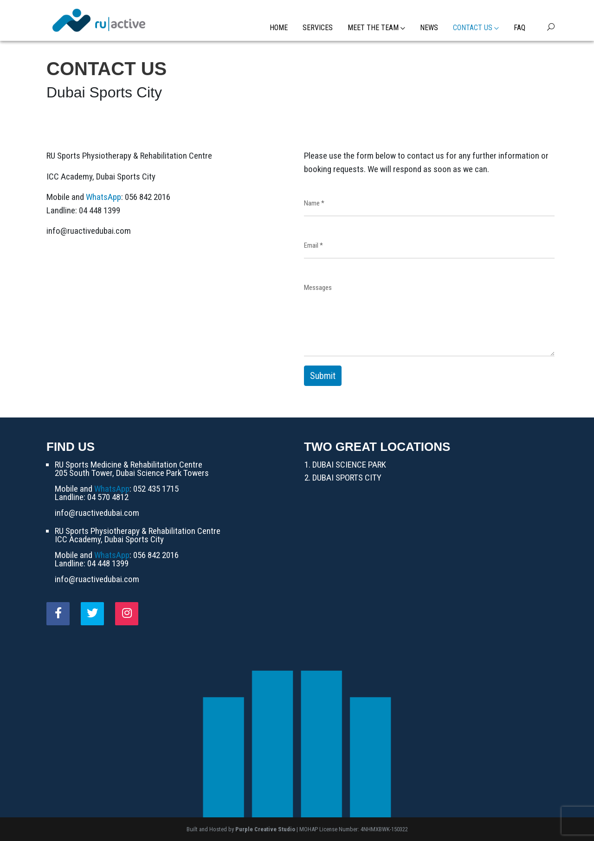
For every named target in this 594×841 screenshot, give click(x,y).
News (429, 27)
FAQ (519, 27)
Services (318, 27)
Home (279, 27)
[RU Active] (98, 19)
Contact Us (476, 27)
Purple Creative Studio (265, 829)
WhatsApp (103, 197)
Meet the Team (376, 27)
